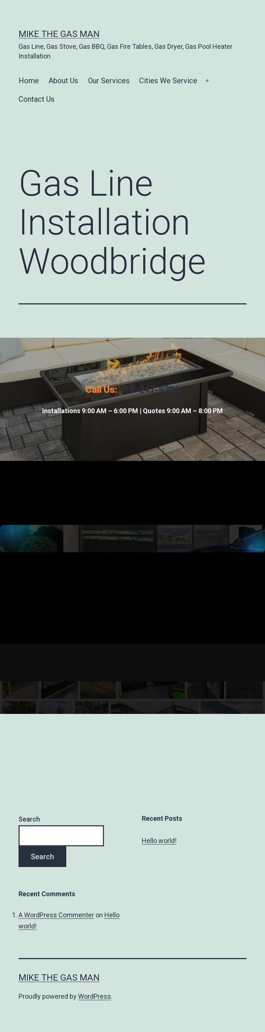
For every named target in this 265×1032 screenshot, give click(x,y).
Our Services (109, 80)
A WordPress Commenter (56, 915)
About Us (63, 80)
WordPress (94, 996)
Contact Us (36, 99)
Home (29, 80)
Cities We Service (168, 80)
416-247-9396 (150, 389)
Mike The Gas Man (59, 34)
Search (29, 819)
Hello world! (159, 840)
